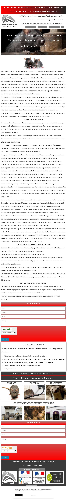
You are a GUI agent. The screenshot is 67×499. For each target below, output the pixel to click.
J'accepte (19, 495)
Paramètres (33, 495)
